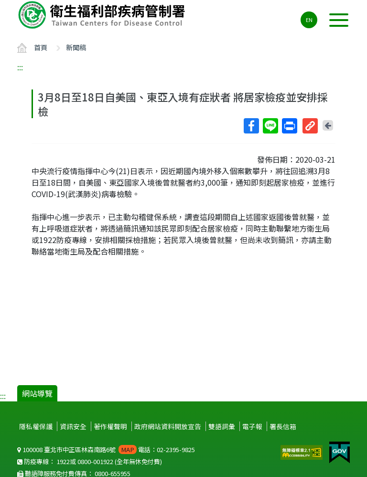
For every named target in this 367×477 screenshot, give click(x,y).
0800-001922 (95, 461)
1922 (63, 461)
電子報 (252, 426)
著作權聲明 (110, 426)
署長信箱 (283, 426)
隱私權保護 (36, 426)
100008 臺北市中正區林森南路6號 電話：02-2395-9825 (106, 449)
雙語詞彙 (221, 426)
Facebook (251, 125)
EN (309, 19)
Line (270, 125)
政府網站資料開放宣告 (167, 426)
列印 (289, 125)
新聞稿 (76, 47)
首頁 (40, 47)
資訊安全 (73, 426)
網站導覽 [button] (37, 393)
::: (20, 67)
